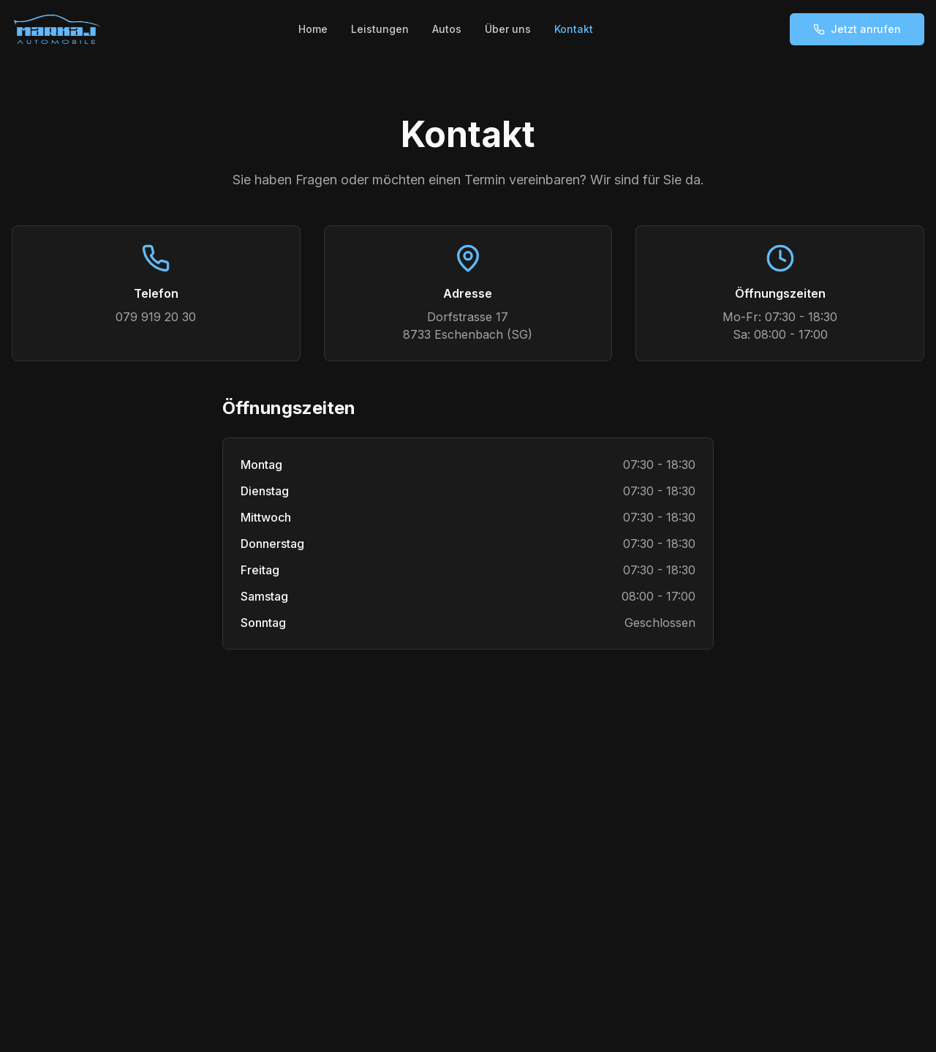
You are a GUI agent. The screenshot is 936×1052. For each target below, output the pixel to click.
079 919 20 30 (156, 316)
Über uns (508, 29)
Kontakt (573, 29)
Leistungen (380, 29)
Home (313, 29)
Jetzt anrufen (857, 29)
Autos (446, 29)
